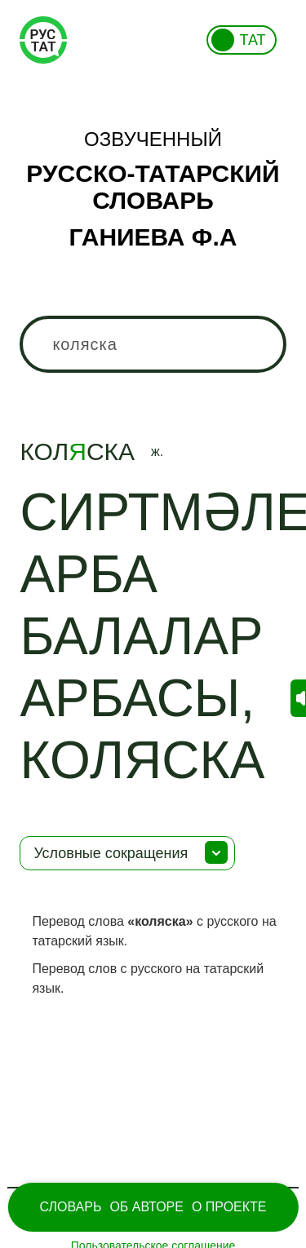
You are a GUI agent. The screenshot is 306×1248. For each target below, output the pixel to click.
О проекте (229, 1207)
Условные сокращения (110, 853)
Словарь (70, 1207)
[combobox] (153, 344)
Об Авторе (146, 1207)
